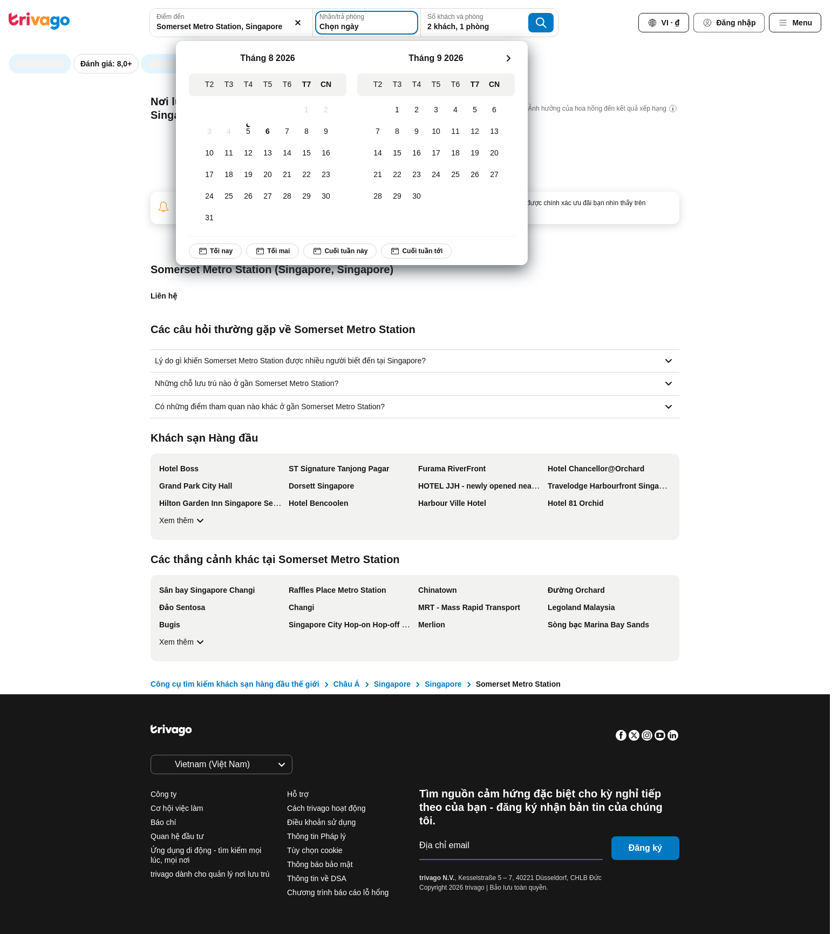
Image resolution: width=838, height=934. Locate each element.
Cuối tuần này (340, 251)
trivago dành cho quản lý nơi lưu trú (210, 874)
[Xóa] (298, 22)
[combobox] (231, 23)
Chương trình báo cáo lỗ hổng (338, 892)
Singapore (392, 684)
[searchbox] (230, 26)
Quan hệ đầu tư (177, 836)
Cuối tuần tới (417, 251)
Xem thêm (183, 520)
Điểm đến (170, 17)
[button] (231, 23)
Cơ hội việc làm (177, 808)
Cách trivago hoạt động (326, 808)
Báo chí (163, 822)
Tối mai (272, 251)
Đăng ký (645, 847)
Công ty (163, 794)
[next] (508, 58)
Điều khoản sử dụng (321, 822)
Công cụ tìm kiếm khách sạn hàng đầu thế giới (235, 684)
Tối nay (215, 251)
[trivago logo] (39, 22)
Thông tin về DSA (316, 878)
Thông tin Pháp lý (316, 836)
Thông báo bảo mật (320, 864)
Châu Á (346, 684)
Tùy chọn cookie (316, 850)
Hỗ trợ (298, 794)
